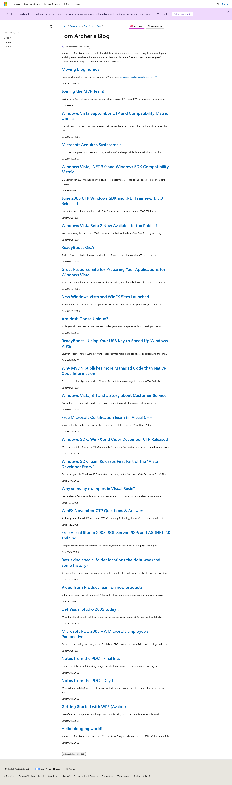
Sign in (225, 3)
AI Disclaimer (9, 776)
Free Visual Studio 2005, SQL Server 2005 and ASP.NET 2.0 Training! (116, 535)
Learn (64, 26)
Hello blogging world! (82, 728)
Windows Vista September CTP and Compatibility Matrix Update (115, 115)
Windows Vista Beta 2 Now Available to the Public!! (109, 225)
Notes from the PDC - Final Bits (91, 658)
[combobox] (29, 32)
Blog (40, 776)
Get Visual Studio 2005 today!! (90, 609)
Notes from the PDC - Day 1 (87, 680)
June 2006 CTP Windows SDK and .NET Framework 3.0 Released (112, 200)
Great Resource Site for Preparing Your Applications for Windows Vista (113, 271)
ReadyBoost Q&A (78, 247)
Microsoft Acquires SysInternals (91, 144)
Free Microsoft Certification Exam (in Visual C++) (108, 417)
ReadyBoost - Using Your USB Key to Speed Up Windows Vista (115, 343)
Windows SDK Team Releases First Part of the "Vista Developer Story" (110, 463)
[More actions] (167, 26)
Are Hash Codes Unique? (85, 318)
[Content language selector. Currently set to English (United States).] (17, 769)
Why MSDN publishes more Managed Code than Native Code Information (114, 370)
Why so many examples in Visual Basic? (98, 488)
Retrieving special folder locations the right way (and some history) (111, 562)
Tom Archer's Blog (92, 26)
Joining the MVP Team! (83, 91)
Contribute (53, 776)
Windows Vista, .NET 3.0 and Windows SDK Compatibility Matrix (115, 169)
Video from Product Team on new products (102, 587)
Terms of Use (108, 776)
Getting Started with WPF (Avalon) (94, 706)
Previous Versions (27, 776)
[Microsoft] (5, 4)
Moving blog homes (80, 69)
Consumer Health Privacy (85, 776)
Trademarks (122, 776)
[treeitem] (29, 38)
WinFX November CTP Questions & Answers (103, 510)
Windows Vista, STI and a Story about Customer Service (114, 395)
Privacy (64, 776)
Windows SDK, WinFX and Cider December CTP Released (115, 439)
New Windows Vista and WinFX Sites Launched (105, 296)
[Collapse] (50, 26)
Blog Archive (75, 26)
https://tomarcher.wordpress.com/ (137, 76)
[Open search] (218, 4)
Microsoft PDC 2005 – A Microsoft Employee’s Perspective (105, 633)
